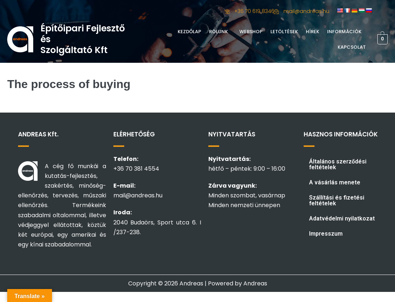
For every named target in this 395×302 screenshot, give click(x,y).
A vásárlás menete (334, 182)
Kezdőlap (189, 31)
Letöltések (284, 31)
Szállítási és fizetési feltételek (336, 200)
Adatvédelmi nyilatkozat (342, 218)
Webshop (250, 31)
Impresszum (326, 233)
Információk (344, 31)
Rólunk (218, 31)
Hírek (312, 31)
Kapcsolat (352, 47)
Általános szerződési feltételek (337, 164)
